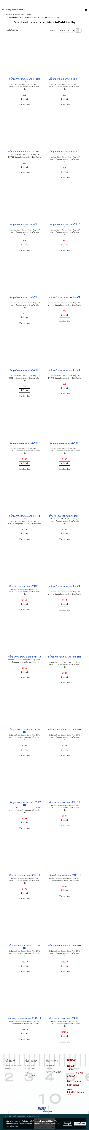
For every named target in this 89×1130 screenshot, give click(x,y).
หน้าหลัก (8, 1069)
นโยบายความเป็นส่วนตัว (52, 1123)
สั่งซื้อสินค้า (25, 99)
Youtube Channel (54, 1072)
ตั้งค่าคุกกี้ (67, 1123)
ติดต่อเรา (28, 1072)
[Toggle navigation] (86, 9)
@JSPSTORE (73, 1069)
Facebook (50, 1065)
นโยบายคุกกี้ (14, 1126)
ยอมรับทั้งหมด (80, 1123)
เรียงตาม (54, 30)
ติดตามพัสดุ (29, 1065)
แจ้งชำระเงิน (30, 1069)
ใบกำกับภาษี (30, 1075)
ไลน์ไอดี (49, 1069)
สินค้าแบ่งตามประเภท (13, 1065)
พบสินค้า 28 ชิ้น (12, 30)
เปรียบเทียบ (25, 105)
